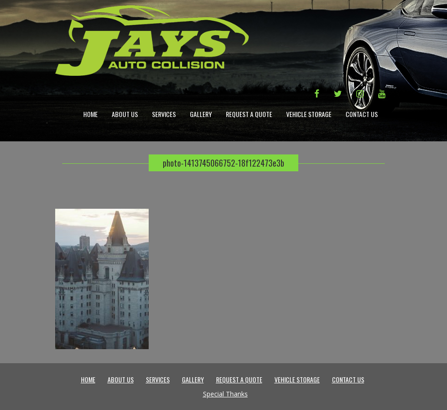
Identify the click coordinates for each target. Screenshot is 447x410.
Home (90, 114)
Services (164, 114)
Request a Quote (249, 114)
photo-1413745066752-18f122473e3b (223, 163)
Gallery (201, 114)
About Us (125, 114)
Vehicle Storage (309, 114)
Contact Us (362, 114)
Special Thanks (225, 393)
